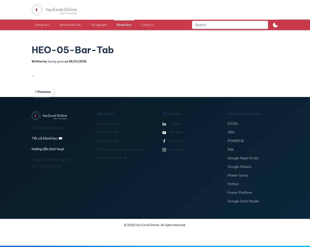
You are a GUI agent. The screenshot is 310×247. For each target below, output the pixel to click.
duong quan (55, 61)
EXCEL (233, 123)
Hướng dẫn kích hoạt (48, 149)
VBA (231, 132)
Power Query (238, 175)
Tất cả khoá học (47, 138)
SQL (231, 149)
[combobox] (230, 25)
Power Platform (240, 192)
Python (233, 184)
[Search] (230, 25)
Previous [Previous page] (43, 92)
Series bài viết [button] (70, 25)
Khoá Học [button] (124, 25)
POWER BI (236, 141)
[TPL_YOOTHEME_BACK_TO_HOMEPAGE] (58, 9)
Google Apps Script (243, 158)
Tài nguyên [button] (98, 25)
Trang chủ (42, 25)
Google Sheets (239, 167)
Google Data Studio (243, 201)
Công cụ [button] (147, 25)
